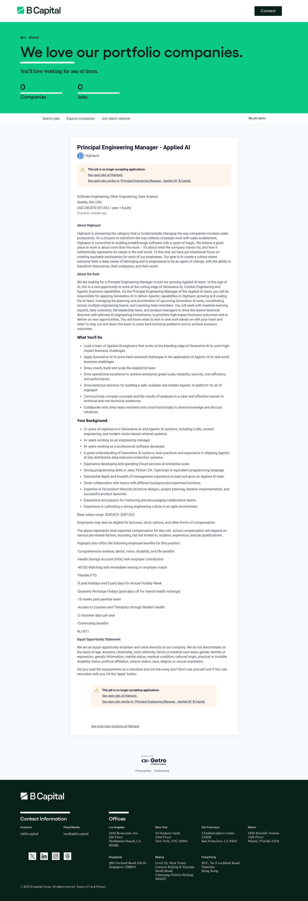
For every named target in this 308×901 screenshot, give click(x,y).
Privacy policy (143, 770)
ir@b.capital (29, 834)
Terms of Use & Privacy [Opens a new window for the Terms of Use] (91, 886)
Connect (268, 11)
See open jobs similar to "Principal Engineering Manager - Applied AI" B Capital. (139, 180)
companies (80, 119)
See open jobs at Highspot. (105, 175)
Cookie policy (161, 770)
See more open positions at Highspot (115, 726)
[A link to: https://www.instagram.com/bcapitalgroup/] (56, 856)
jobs (51, 119)
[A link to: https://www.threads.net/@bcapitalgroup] (67, 856)
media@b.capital (76, 834)
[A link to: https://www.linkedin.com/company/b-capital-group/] (44, 856)
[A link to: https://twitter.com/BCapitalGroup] (32, 856)
